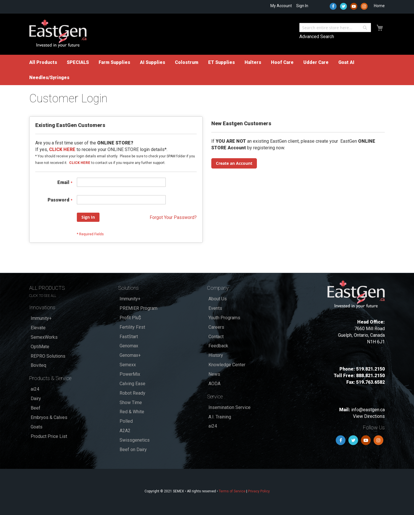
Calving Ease (132, 383)
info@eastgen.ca (368, 409)
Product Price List (49, 436)
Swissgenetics (135, 440)
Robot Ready (132, 393)
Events (215, 308)
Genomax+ (130, 355)
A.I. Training (219, 417)
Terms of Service (232, 491)
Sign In (302, 5)
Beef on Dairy (133, 449)
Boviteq (38, 365)
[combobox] (335, 27)
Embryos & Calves (49, 417)
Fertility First (132, 327)
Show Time (131, 402)
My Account (281, 5)
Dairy (36, 398)
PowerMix (130, 374)
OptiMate (40, 346)
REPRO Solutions (48, 356)
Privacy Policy (259, 491)
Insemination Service (229, 407)
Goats (36, 427)
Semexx (128, 364)
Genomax (129, 345)
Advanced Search (316, 36)
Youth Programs (224, 317)
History (215, 355)
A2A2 (125, 430)
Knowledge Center (226, 364)
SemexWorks (44, 337)
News (214, 374)
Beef (35, 408)
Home (379, 5)
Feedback (218, 345)
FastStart (129, 336)
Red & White (132, 411)
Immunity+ (41, 318)
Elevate (38, 327)
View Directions (369, 416)
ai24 (35, 389)
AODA (214, 383)
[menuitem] (43, 62)
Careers (216, 327)
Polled (126, 421)
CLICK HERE (79, 163)
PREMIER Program (138, 308)
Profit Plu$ (130, 317)
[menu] (207, 70)
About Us (217, 298)
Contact (216, 336)
